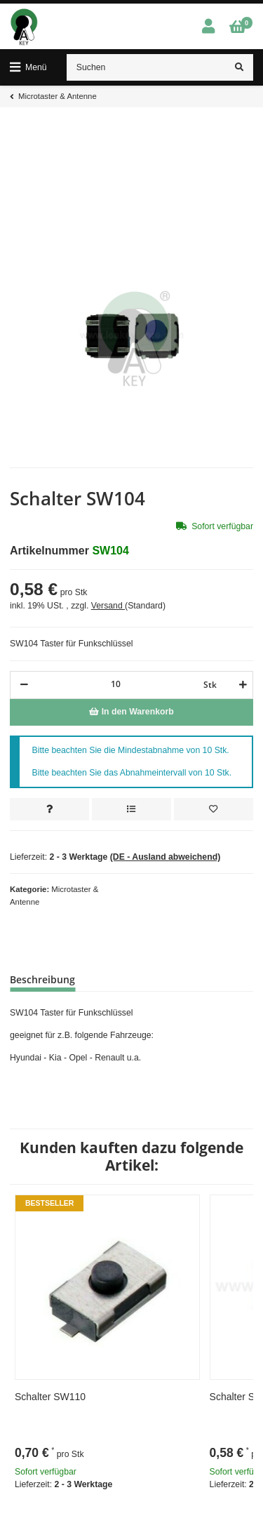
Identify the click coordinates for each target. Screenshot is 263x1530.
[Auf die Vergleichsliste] (131, 809)
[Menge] (115, 684)
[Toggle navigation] (28, 67)
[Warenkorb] (237, 27)
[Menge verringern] (24, 685)
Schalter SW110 (50, 1396)
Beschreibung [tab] (42, 979)
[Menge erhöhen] (240, 685)
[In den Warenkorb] (131, 712)
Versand (108, 606)
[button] (208, 27)
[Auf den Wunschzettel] (213, 809)
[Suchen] (147, 67)
